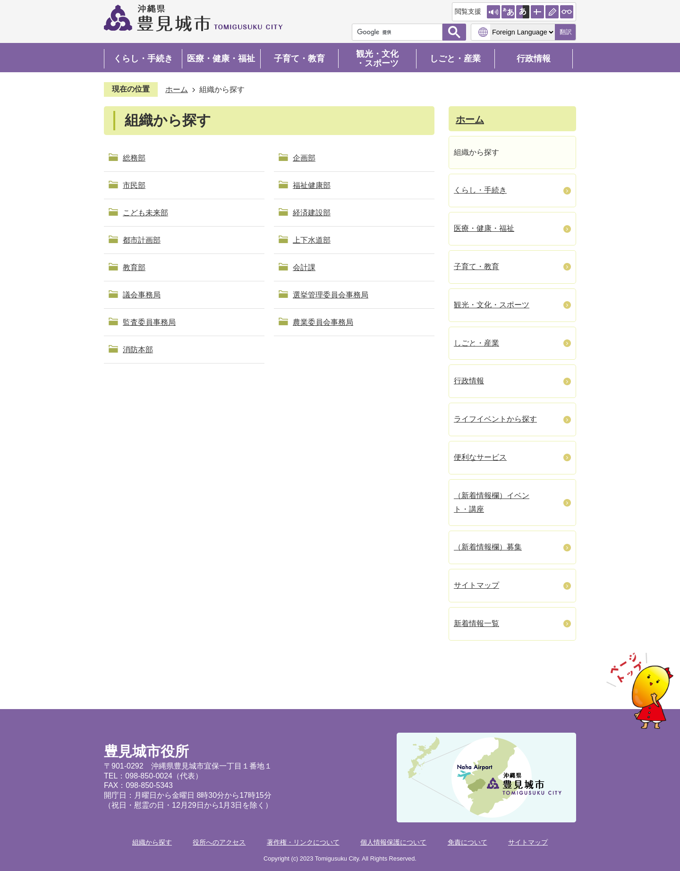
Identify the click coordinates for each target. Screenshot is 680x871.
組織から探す (152, 842)
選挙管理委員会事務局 (330, 295)
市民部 (134, 185)
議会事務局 (142, 295)
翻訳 (566, 31)
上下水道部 (312, 240)
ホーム (176, 89)
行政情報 (534, 58)
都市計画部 (142, 240)
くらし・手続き (143, 58)
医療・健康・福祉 (221, 58)
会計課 (304, 267)
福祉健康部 (312, 185)
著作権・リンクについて (303, 842)
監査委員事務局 (149, 322)
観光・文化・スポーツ (377, 58)
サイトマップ (528, 842)
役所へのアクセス (219, 842)
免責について (467, 842)
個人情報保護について (393, 842)
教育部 (134, 267)
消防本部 (138, 350)
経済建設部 (312, 213)
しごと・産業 (455, 58)
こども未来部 (145, 213)
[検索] (399, 32)
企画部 (304, 158)
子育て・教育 (299, 58)
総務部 (134, 158)
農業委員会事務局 (323, 322)
